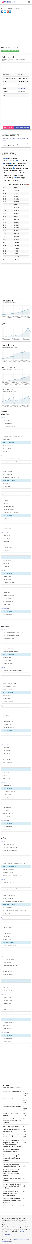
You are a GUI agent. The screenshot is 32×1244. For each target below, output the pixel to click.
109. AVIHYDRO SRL (6, 987)
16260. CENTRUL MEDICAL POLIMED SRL (10, 651)
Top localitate (4, 494)
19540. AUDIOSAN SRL (7, 439)
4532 (10, 138)
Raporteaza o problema (22, 127)
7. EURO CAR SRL (6, 1016)
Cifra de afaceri (11, 158)
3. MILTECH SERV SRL (7, 1003)
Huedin (20, 85)
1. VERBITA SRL (6, 747)
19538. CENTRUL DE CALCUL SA (9, 433)
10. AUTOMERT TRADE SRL (8, 813)
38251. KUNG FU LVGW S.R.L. (8, 872)
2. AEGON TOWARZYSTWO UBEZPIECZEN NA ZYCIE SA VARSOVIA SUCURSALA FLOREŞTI (17, 885)
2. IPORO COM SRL (6, 750)
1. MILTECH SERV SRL (7, 785)
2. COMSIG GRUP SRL (7, 962)
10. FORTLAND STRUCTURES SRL (9, 737)
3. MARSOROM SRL (6, 753)
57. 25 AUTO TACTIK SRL (7, 566)
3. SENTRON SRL (6, 715)
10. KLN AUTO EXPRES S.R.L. (8, 601)
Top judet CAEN (4, 570)
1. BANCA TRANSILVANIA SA (8, 844)
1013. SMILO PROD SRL (7, 486)
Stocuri (20, 170)
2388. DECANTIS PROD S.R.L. (8, 907)
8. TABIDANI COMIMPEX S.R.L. (9, 595)
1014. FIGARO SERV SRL (7, 490)
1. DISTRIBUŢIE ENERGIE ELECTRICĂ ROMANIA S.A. (13, 670)
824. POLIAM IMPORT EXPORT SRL (9, 686)
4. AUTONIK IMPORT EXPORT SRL (9, 582)
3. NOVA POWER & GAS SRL (8, 465)
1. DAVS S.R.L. (5, 921)
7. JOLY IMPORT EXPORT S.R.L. (8, 727)
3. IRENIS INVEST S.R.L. (7, 579)
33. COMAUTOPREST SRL (7, 762)
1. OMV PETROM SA (6, 420)
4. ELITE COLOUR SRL (7, 794)
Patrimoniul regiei (9, 178)
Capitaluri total (19, 165)
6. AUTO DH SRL (6, 1013)
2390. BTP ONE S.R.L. (7, 913)
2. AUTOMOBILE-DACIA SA (8, 423)
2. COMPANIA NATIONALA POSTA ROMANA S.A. (12, 635)
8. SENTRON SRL (6, 518)
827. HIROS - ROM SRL (7, 695)
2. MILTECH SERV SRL (7, 576)
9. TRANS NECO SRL (6, 936)
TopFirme (7, 1235)
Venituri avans (21, 163)
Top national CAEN (5, 532)
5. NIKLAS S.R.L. (6, 797)
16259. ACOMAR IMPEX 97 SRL (8, 648)
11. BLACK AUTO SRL (7, 816)
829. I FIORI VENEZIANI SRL (8, 701)
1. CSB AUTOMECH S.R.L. (7, 997)
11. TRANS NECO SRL (7, 528)
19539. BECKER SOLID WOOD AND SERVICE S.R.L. (12, 436)
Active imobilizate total (20, 168)
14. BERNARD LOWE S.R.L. (8, 952)
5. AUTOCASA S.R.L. (6, 586)
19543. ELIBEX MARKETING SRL (9, 448)
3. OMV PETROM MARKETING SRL (9, 426)
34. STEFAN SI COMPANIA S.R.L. (9, 766)
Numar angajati (20, 178)
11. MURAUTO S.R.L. (6, 604)
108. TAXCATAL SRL (6, 984)
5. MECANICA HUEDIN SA (8, 721)
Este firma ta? (8, 127)
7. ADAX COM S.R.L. (6, 592)
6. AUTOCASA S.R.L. (6, 801)
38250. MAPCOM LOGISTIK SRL (8, 869)
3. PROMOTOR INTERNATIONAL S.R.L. (10, 965)
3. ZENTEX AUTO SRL (7, 617)
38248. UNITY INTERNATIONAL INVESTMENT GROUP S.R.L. (14, 863)
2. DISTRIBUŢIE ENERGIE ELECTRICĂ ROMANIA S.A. (13, 462)
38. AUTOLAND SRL (6, 778)
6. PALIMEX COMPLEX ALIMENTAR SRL (10, 512)
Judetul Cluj (21, 88)
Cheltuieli (12, 163)
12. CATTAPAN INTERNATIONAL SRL (9, 945)
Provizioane (7, 175)
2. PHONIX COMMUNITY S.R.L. (8, 712)
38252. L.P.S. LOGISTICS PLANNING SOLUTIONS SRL (12, 875)
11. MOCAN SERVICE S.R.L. (8, 1028)
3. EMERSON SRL (6, 677)
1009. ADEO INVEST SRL (7, 474)
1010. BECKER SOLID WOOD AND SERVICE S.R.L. (12, 477)
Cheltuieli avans (8, 165)
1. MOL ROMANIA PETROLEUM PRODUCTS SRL (12, 458)
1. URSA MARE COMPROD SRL (8, 959)
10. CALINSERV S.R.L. (7, 1025)
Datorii (21, 173)
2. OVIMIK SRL (5, 924)
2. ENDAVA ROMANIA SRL (8, 674)
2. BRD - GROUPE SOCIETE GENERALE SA (11, 847)
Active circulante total (10, 170)
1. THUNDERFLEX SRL (7, 497)
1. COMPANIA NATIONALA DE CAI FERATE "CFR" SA (13, 632)
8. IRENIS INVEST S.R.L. (7, 807)
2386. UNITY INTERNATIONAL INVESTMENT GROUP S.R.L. (13, 901)
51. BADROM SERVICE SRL (8, 547)
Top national (3, 417)
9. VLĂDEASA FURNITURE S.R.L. (9, 733)
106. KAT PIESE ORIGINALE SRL (9, 977)
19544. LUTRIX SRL (6, 451)
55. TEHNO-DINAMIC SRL (7, 560)
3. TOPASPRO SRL (6, 541)
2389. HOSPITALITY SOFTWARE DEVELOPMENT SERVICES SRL (14, 910)
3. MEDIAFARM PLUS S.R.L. (8, 927)
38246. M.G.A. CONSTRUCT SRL (9, 857)
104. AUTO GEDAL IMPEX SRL (8, 971)
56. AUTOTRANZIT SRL (7, 563)
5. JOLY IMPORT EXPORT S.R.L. (8, 509)
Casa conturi (14, 173)
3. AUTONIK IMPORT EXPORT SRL (9, 791)
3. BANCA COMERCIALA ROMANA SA (10, 850)
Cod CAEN (6, 180)
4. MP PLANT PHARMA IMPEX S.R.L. (10, 506)
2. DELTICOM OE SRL (7, 538)
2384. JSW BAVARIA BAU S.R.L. (9, 895)
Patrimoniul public (17, 175)
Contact (21, 1231)
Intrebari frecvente (7, 1241)
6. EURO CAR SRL (6, 589)
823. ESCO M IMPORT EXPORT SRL (9, 683)
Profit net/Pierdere (22, 161)
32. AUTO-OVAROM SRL (7, 759)
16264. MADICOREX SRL (7, 663)
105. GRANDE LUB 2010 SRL (8, 974)
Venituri (6, 163)
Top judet (3, 455)
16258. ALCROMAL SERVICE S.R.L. (9, 645)
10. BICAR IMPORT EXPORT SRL (9, 525)
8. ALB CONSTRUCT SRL (7, 933)
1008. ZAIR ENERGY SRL (7, 471)
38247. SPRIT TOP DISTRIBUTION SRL (10, 860)
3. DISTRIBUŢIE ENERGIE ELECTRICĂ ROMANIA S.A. (13, 889)
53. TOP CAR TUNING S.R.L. (8, 554)
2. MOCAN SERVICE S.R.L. (8, 614)
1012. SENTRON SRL (6, 483)
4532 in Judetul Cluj (18, 138)
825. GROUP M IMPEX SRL (8, 689)
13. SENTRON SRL (6, 949)
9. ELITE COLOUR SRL (7, 598)
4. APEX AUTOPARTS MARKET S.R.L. (10, 621)
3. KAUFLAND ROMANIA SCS (8, 638)
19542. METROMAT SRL (7, 445)
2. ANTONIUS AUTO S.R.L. (8, 1000)
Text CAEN (14, 180)
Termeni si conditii (18, 1239)
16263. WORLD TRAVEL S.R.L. (8, 660)
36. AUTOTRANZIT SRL (7, 772)
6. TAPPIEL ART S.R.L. (7, 724)
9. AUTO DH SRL (6, 810)
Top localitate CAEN (5, 608)
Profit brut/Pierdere (9, 161)
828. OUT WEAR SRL (6, 698)
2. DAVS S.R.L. (5, 500)
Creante (6, 173)
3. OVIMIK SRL (5, 503)
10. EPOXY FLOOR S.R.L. (7, 939)
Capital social (7, 168)
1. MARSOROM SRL (6, 535)
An (4, 158)
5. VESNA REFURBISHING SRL (8, 1009)
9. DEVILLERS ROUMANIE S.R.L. (9, 522)
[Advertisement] (16, 29)
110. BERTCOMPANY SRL (7, 990)
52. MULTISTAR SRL (6, 550)
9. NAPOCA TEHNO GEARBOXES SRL (10, 1022)
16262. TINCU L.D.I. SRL (7, 657)
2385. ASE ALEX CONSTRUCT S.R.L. (9, 898)
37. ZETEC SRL (5, 775)
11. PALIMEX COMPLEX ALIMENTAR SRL (10, 740)
